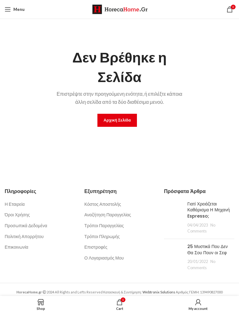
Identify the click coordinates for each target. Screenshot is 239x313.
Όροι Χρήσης (17, 214)
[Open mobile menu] (15, 9)
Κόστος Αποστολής (102, 204)
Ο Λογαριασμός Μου (104, 257)
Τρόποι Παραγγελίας (104, 225)
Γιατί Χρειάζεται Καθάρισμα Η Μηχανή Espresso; (208, 210)
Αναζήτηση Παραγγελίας (107, 214)
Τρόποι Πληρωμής (102, 236)
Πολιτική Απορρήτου (24, 236)
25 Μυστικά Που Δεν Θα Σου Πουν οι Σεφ (207, 249)
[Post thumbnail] (173, 217)
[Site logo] (120, 9)
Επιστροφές (95, 247)
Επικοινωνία (16, 247)
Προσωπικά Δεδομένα (26, 225)
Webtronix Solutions (159, 292)
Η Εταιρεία (15, 204)
